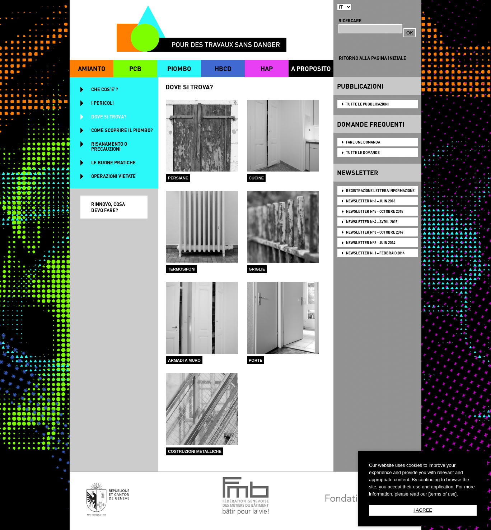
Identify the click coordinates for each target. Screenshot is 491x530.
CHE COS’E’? (104, 89)
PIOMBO (179, 68)
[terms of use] (442, 494)
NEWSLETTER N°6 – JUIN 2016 (370, 201)
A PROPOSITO (311, 68)
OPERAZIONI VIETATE (113, 176)
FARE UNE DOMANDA (363, 142)
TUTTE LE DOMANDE (363, 152)
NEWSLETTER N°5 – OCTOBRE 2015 (374, 211)
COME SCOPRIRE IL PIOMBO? (122, 130)
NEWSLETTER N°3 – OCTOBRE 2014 (374, 232)
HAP (267, 68)
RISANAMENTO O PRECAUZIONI (109, 146)
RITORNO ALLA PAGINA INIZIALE (372, 58)
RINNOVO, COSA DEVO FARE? (108, 207)
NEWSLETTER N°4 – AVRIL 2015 (371, 222)
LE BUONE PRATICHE (113, 162)
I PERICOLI (102, 103)
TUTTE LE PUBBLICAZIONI (367, 104)
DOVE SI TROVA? (108, 116)
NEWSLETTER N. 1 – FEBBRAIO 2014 (375, 253)
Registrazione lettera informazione (380, 190)
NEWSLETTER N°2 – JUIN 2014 (370, 242)
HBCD (223, 68)
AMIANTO (92, 68)
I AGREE (422, 510)
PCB (135, 68)
